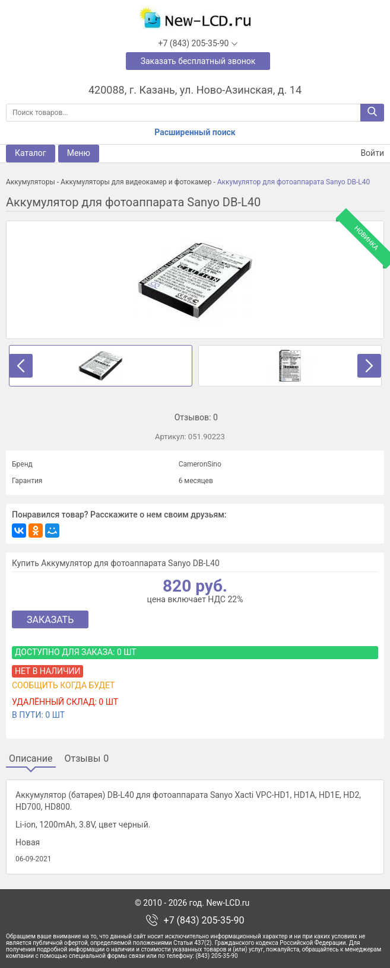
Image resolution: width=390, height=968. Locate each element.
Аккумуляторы (30, 182)
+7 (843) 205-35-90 (204, 920)
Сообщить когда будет (63, 685)
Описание (31, 758)
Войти (365, 153)
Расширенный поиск (194, 132)
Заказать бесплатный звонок (198, 61)
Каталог (30, 153)
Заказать (50, 619)
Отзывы (87, 758)
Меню (78, 153)
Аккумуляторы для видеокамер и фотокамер (136, 182)
